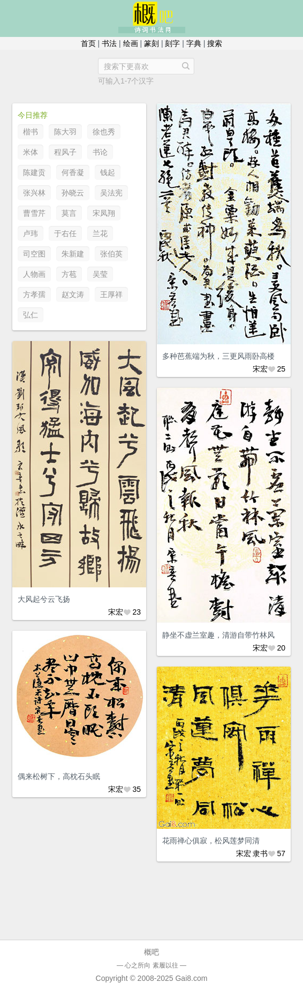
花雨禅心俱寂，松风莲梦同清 (211, 840)
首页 (88, 43)
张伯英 (111, 254)
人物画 (34, 274)
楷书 (30, 131)
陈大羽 (65, 131)
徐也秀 (104, 131)
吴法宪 (111, 192)
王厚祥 (111, 294)
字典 (193, 43)
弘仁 (30, 315)
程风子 (65, 152)
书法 (109, 43)
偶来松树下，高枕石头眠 (59, 776)
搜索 (214, 43)
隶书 (260, 853)
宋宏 (260, 369)
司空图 (34, 254)
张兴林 (34, 192)
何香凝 (73, 172)
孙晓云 (73, 192)
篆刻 (151, 43)
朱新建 (73, 254)
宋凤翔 (104, 213)
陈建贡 (34, 172)
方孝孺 (34, 294)
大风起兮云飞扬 (44, 599)
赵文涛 (73, 294)
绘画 (130, 43)
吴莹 (100, 274)
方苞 (69, 274)
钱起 (107, 172)
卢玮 (30, 233)
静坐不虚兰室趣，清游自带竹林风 (218, 635)
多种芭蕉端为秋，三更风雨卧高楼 (218, 356)
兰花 (100, 233)
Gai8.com (191, 978)
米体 (30, 152)
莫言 (69, 213)
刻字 (172, 43)
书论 (100, 152)
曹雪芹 (34, 213)
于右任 (65, 233)
